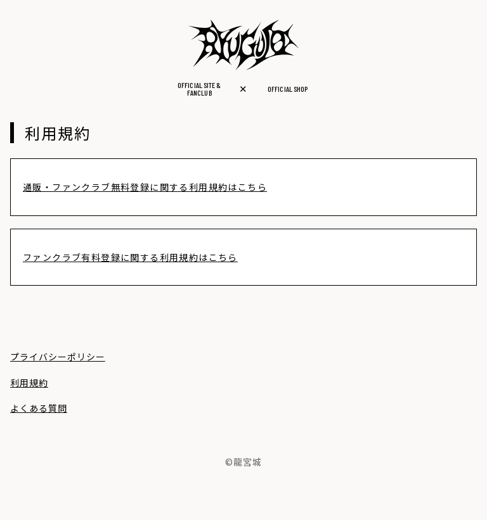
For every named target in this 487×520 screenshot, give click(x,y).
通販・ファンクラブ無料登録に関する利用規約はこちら (145, 187)
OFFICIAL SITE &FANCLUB (199, 88)
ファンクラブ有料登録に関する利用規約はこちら (130, 257)
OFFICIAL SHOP (288, 88)
